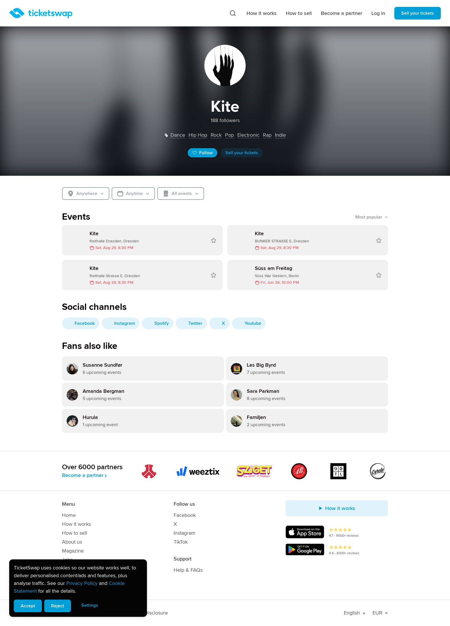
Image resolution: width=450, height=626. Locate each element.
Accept (28, 606)
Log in (378, 13)
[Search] (232, 13)
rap (267, 135)
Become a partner (341, 13)
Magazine (73, 551)
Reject (57, 606)
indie (280, 135)
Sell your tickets (417, 13)
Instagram (184, 533)
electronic (248, 135)
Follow (202, 153)
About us (72, 542)
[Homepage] (40, 13)
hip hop (198, 135)
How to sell (299, 13)
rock (216, 135)
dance (177, 135)
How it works (262, 13)
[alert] (78, 588)
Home (69, 515)
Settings (89, 605)
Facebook (185, 515)
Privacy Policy (82, 583)
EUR (380, 613)
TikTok (181, 542)
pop (229, 135)
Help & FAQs (188, 570)
